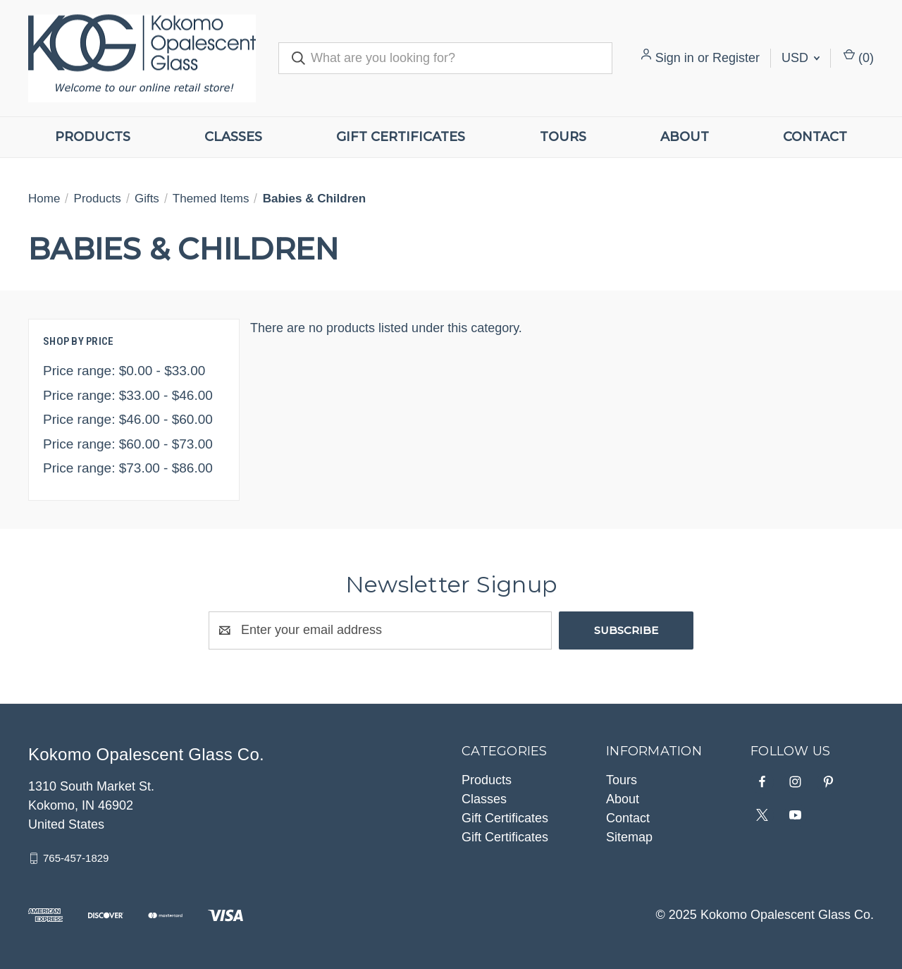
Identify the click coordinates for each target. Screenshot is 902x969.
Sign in (674, 58)
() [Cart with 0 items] (859, 57)
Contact (815, 137)
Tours (563, 137)
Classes (233, 137)
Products (92, 137)
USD (800, 58)
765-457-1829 (76, 858)
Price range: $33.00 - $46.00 (128, 395)
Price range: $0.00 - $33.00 (124, 370)
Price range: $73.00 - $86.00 (128, 468)
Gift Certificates (400, 137)
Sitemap (629, 837)
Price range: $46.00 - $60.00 (128, 419)
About (684, 137)
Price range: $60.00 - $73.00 (128, 444)
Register (736, 58)
